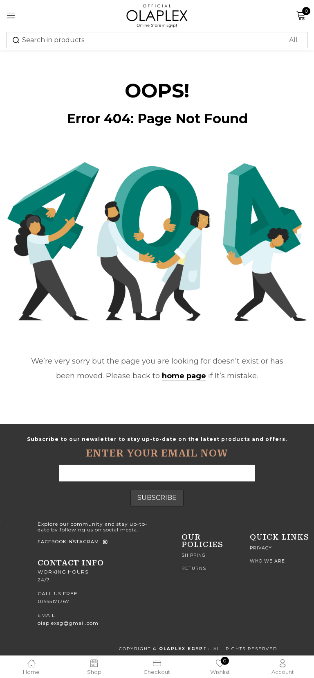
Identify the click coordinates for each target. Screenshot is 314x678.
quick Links (279, 537)
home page (184, 375)
